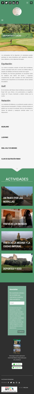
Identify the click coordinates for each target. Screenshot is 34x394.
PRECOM (25, 387)
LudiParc (4, 137)
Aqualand (5, 127)
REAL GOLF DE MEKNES (9, 148)
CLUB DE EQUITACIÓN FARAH (10, 159)
